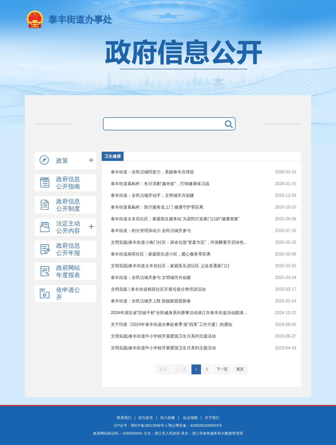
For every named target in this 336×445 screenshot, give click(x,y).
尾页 (240, 369)
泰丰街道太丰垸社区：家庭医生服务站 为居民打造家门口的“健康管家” (186, 219)
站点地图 (190, 418)
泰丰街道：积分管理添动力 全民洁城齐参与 (186, 231)
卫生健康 (112, 156)
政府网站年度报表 (60, 271)
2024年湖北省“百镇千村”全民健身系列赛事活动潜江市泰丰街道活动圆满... (186, 313)
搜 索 (228, 124)
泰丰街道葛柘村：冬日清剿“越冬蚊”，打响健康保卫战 (186, 184)
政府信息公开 (168, 64)
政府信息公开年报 (60, 249)
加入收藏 (167, 418)
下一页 (222, 369)
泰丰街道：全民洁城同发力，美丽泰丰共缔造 (186, 172)
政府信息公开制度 (60, 205)
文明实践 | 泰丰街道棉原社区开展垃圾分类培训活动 (186, 289)
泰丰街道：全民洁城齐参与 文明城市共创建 (186, 278)
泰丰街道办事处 (80, 19)
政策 (54, 160)
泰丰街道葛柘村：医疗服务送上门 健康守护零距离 (186, 207)
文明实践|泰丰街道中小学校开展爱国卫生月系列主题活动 (186, 336)
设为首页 (145, 418)
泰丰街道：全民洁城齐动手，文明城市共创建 (186, 195)
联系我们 (124, 418)
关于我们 (212, 418)
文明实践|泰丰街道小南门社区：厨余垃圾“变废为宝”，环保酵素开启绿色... (186, 242)
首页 (163, 369)
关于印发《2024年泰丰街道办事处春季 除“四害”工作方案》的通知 (186, 324)
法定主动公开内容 (60, 227)
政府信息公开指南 (60, 183)
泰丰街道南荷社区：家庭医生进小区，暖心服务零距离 (186, 254)
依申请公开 (60, 293)
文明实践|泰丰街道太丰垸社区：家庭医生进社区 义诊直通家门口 (186, 266)
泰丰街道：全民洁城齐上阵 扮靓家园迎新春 (186, 301)
